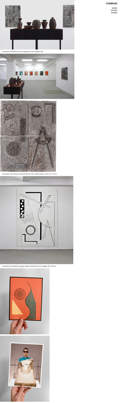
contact (114, 13)
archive (114, 10)
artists (114, 8)
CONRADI (111, 3)
